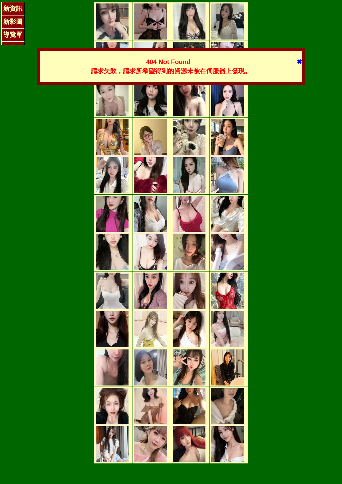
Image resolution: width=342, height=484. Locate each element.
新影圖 (12, 21)
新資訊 (12, 8)
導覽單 (12, 34)
